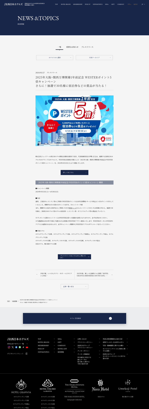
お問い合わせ (89, 339)
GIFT (66, 342)
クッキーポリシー (89, 351)
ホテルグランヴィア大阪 (21, 400)
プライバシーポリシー (89, 342)
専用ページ (72, 208)
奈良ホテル (101, 397)
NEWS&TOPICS (46, 352)
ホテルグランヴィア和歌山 (21, 404)
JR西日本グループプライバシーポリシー (89, 346)
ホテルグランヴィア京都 (21, 397)
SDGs (66, 339)
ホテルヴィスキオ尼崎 (48, 404)
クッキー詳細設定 (89, 354)
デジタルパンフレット (17, 354)
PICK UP (46, 349)
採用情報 (66, 352)
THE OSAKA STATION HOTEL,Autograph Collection (74, 398)
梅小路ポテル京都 (127, 397)
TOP (46, 339)
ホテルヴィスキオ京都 (48, 397)
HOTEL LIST (66, 349)
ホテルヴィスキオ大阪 (48, 400)
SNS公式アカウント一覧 (17, 344)
